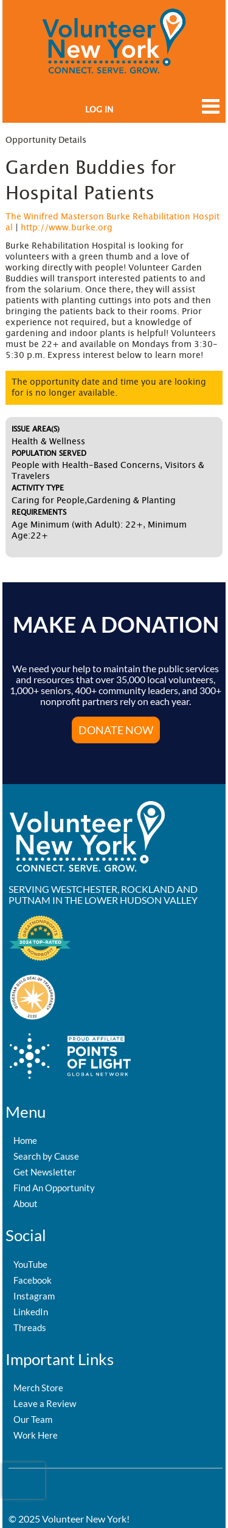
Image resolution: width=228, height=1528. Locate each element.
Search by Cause (46, 1156)
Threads (29, 1327)
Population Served (49, 453)
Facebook (32, 1280)
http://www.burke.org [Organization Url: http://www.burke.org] (66, 228)
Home (25, 1140)
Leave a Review (44, 1403)
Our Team (32, 1419)
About (25, 1203)
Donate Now (115, 730)
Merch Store (38, 1387)
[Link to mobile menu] (207, 112)
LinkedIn (30, 1311)
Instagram (34, 1295)
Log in (99, 110)
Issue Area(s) (36, 429)
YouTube (30, 1264)
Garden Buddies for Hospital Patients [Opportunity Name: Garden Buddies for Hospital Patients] (90, 181)
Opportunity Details (45, 140)
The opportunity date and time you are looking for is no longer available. (109, 387)
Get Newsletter (44, 1171)
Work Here (35, 1435)
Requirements (39, 512)
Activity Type (38, 488)
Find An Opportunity (54, 1187)
